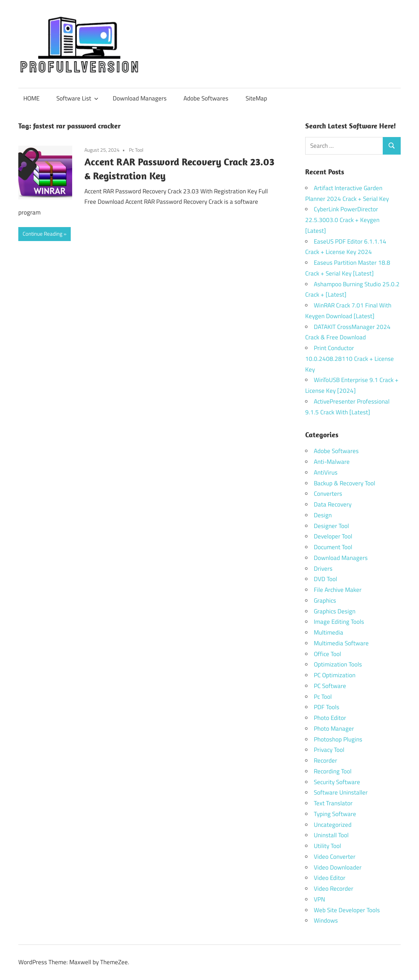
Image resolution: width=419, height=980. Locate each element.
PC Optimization (334, 675)
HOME (31, 98)
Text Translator (333, 803)
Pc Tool (136, 150)
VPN (319, 899)
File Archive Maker (338, 589)
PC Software (330, 686)
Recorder (325, 760)
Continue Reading (42, 234)
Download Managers (140, 98)
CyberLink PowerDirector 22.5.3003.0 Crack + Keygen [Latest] (342, 219)
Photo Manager (334, 728)
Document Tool (333, 547)
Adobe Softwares (205, 98)
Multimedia (328, 632)
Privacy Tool (329, 749)
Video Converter (334, 856)
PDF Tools (326, 707)
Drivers (323, 568)
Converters (328, 493)
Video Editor (329, 877)
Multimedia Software (341, 643)
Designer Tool (331, 526)
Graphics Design (334, 611)
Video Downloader (338, 867)
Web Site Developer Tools (347, 910)
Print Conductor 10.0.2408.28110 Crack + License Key (349, 358)
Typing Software (335, 814)
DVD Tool (325, 579)
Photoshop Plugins (338, 739)
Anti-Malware (332, 461)
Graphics (325, 600)
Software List (77, 98)
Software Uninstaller (341, 792)
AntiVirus (325, 472)
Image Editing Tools (339, 621)
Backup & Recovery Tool (344, 483)
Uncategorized (333, 824)
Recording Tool (333, 771)
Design (323, 515)
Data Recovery (333, 504)
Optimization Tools (338, 664)
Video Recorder (333, 888)
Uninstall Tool (331, 835)
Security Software (337, 782)
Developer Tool (333, 536)
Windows (326, 920)
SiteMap (256, 98)
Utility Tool (327, 846)
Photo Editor (330, 717)
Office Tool (327, 654)
